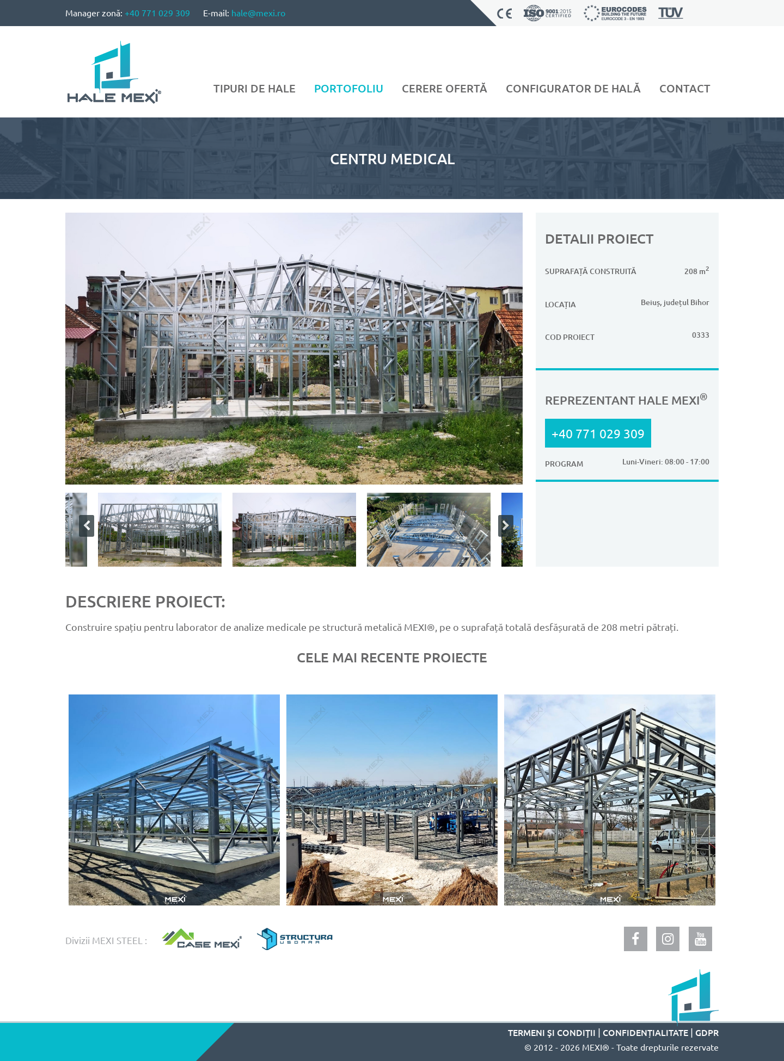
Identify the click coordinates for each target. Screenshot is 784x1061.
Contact (684, 88)
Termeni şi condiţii (552, 1032)
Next (503, 525)
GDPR (707, 1032)
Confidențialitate (645, 1032)
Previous (84, 525)
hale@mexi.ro (258, 12)
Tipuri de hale (254, 88)
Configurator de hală (573, 88)
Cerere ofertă (444, 88)
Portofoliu (348, 88)
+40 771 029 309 (157, 12)
